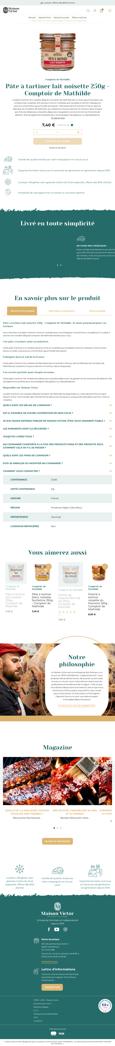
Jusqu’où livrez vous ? (57, 436)
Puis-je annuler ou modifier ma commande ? (57, 463)
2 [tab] (57, 265)
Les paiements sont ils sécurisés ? (57, 428)
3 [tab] (60, 265)
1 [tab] (54, 265)
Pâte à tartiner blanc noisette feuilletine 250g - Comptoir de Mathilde (42, 600)
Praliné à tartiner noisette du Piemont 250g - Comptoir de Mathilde (98, 602)
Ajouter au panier (57, 141)
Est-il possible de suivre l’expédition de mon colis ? (57, 413)
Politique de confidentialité (46, 1014)
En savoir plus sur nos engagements (76, 705)
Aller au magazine (57, 841)
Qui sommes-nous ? (43, 1003)
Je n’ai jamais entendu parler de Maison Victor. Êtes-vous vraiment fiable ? (57, 420)
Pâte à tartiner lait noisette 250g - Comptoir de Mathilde (15, 600)
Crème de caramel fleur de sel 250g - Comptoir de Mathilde (69, 601)
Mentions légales (41, 1007)
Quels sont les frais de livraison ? (57, 455)
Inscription (52, 987)
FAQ (36, 1017)
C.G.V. (36, 1010)
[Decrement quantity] (36, 132)
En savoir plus (58, 118)
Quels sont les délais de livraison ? (57, 405)
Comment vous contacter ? (57, 471)
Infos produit (97, 310)
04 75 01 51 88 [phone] (48, 950)
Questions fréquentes (61, 310)
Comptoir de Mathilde (57, 79)
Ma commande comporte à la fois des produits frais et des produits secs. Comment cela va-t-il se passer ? (57, 446)
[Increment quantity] (78, 132)
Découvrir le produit (22, 310)
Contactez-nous (49, 961)
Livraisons (38, 1021)
